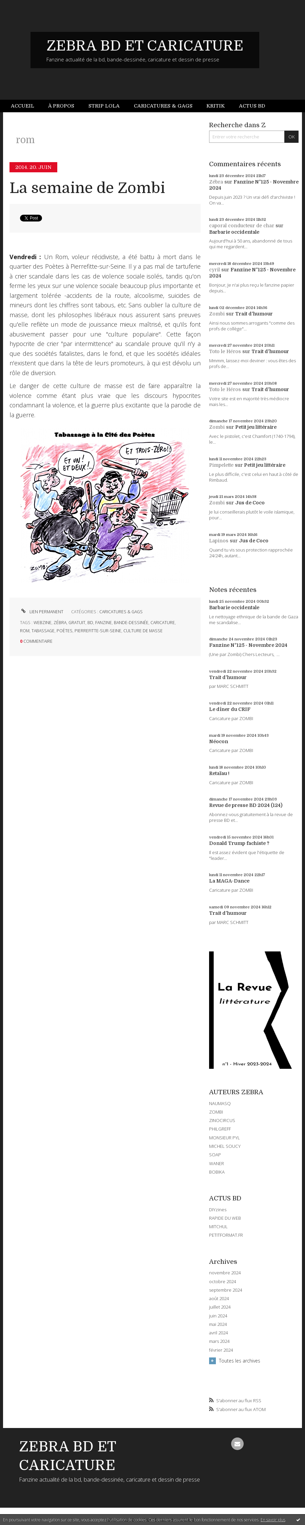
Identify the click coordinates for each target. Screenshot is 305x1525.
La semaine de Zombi (87, 188)
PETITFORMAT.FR (226, 1235)
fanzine (103, 622)
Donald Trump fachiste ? (239, 843)
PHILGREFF (220, 1129)
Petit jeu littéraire (256, 427)
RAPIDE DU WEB (225, 1218)
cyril (214, 269)
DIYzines (217, 1210)
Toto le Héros (225, 351)
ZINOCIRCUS (222, 1120)
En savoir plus (273, 1520)
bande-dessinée (131, 622)
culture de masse (143, 631)
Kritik (215, 106)
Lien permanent (41, 612)
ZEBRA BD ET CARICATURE (144, 46)
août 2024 (219, 1298)
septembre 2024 (225, 1290)
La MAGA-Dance (229, 881)
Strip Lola (104, 106)
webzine (43, 622)
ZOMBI (216, 1112)
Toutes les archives (239, 1360)
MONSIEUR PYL (224, 1138)
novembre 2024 (225, 1273)
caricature (162, 622)
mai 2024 (218, 1324)
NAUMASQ (220, 1103)
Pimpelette (221, 465)
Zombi (217, 313)
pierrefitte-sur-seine (98, 631)
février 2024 (221, 1350)
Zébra (216, 182)
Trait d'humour (254, 313)
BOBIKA (217, 1172)
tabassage (43, 631)
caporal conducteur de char (241, 225)
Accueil (22, 106)
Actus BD (252, 106)
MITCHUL (218, 1226)
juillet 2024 (219, 1307)
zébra (60, 622)
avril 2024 (218, 1333)
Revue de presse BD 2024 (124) (245, 805)
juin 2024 (218, 1316)
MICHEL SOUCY (225, 1146)
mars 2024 (219, 1341)
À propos (61, 106)
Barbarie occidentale (234, 232)
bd (90, 622)
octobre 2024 (222, 1282)
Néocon (218, 741)
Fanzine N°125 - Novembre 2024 (248, 645)
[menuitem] (26, 106)
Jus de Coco (250, 502)
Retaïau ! (219, 773)
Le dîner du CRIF (229, 709)
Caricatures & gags (163, 106)
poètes (65, 631)
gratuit (76, 622)
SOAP (215, 1155)
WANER (216, 1163)
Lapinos (218, 540)
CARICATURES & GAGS (121, 612)
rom (24, 631)
